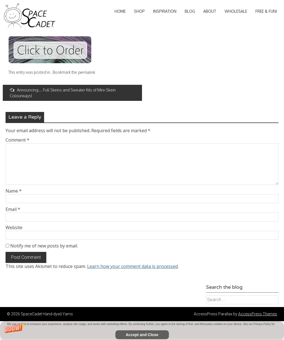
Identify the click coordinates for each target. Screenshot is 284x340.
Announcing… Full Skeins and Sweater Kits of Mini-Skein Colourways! (63, 93)
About (209, 11)
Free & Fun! (266, 11)
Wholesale (236, 11)
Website (14, 227)
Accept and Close (142, 335)
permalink (86, 72)
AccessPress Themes (257, 314)
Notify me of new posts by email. (44, 246)
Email (13, 209)
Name (14, 191)
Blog (190, 11)
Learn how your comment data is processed (132, 266)
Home (120, 11)
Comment (17, 140)
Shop (139, 11)
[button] (142, 330)
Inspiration (164, 11)
